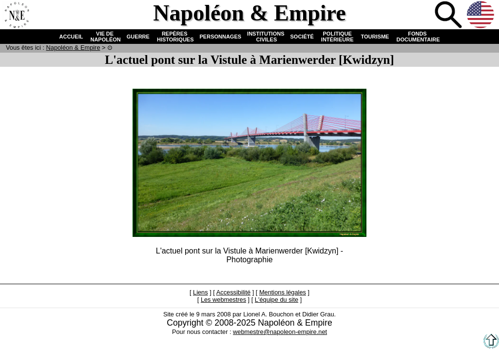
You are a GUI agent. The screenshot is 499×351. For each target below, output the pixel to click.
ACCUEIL (71, 36)
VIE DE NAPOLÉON (104, 36)
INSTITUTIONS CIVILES (265, 36)
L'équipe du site (276, 299)
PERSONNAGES (221, 36)
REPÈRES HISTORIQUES (174, 36)
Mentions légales (282, 292)
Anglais (481, 15)
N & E (73, 47)
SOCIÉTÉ (302, 36)
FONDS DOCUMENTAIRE (417, 36)
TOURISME (375, 36)
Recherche (449, 15)
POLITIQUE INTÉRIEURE (337, 36)
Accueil (16, 15)
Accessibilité (233, 292)
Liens (200, 292)
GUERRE (138, 36)
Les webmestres (223, 299)
